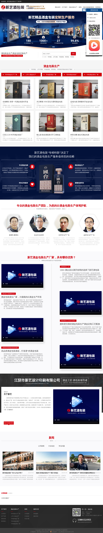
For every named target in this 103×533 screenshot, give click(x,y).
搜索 (73, 53)
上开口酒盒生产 (30, 74)
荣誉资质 (3, 518)
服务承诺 (35, 516)
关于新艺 (64, 7)
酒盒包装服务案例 (88, 7)
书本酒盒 (50, 56)
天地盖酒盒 (61, 56)
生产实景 (3, 516)
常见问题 (62, 446)
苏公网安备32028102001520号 (66, 531)
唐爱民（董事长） (93, 14)
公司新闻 (41, 446)
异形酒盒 (67, 56)
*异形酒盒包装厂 (71, 74)
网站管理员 (91, 21)
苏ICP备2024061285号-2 (43, 531)
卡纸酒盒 (72, 56)
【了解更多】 (9, 409)
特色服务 (35, 513)
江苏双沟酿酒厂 (5, 498)
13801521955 (91, 17)
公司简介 (3, 513)
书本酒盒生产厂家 (11, 74)
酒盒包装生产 (73, 7)
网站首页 (57, 7)
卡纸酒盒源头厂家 (92, 74)
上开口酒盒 (55, 56)
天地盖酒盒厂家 (51, 74)
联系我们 (98, 7)
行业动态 (51, 446)
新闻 (80, 7)
